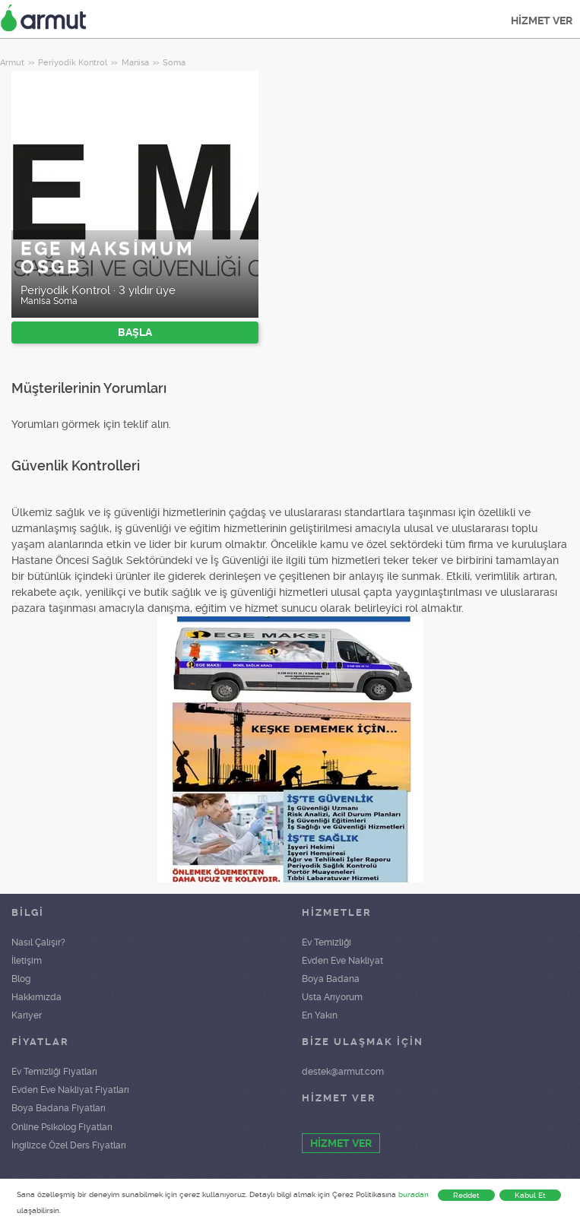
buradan (413, 1194)
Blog (20, 979)
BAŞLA (135, 332)
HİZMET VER (541, 20)
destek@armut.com (343, 1071)
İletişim (26, 960)
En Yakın (320, 1015)
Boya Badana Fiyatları (58, 1108)
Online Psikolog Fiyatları (62, 1127)
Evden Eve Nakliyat (342, 960)
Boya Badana (331, 979)
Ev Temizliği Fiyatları (54, 1071)
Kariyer (26, 1015)
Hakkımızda (36, 997)
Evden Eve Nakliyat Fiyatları (70, 1090)
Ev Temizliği (326, 942)
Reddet (466, 1195)
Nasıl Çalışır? (38, 942)
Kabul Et (530, 1195)
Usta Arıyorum (332, 997)
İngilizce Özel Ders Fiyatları (68, 1145)
